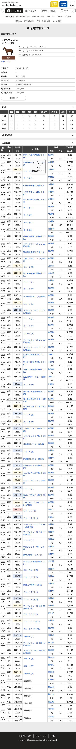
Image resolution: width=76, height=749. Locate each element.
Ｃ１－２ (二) (28, 171)
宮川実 (51, 613)
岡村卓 (51, 229)
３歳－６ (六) (28, 636)
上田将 (51, 266)
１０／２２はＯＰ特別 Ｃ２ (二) (34, 437)
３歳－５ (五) (28, 658)
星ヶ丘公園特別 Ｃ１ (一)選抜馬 (34, 400)
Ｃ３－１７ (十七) (30, 592)
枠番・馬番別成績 (43, 21)
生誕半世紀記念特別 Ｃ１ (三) (33, 355)
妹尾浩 (51, 657)
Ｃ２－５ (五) (28, 452)
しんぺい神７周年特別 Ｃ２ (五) (34, 474)
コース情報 (57, 21)
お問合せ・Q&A (25, 736)
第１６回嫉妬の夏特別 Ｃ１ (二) (34, 274)
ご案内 (53, 736)
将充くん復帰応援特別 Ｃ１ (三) (34, 156)
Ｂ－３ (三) (27, 222)
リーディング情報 (64, 16)
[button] (2, 10)
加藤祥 (51, 679)
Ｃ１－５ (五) (28, 415)
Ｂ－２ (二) (27, 178)
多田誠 (51, 561)
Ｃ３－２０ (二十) (30, 614)
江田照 (51, 702)
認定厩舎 (18, 21)
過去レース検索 (38, 16)
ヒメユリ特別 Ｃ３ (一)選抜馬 (34, 481)
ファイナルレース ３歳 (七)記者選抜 (34, 644)
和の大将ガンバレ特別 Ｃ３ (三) (34, 496)
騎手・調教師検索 (23, 16)
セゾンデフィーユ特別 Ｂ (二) (33, 193)
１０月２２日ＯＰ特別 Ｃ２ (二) (34, 429)
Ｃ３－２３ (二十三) (31, 622)
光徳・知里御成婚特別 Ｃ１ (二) (34, 370)
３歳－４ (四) (28, 666)
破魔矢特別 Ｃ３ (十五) (32, 585)
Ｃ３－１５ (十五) (30, 577)
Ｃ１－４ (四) (28, 318)
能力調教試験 (29, 21)
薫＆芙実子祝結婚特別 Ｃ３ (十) (34, 562)
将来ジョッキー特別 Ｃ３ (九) (33, 548)
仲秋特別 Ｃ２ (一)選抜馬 (33, 444)
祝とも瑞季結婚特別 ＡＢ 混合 (34, 200)
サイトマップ (41, 736)
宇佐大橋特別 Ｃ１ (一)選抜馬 (34, 259)
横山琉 (51, 687)
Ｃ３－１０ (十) (29, 511)
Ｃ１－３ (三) (28, 289)
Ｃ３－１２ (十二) (30, 518)
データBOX (14, 10)
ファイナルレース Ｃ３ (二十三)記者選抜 (35, 607)
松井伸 (51, 221)
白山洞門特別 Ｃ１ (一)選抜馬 (34, 378)
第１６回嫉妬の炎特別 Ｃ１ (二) (34, 363)
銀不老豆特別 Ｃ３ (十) (32, 555)
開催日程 (31, 10)
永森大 (51, 354)
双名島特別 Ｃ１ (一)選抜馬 (34, 296)
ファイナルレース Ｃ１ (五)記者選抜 (34, 245)
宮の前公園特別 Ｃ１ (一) (33, 252)
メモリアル (50, 16)
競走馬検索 (9, 16)
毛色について (6, 61)
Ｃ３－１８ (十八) (30, 599)
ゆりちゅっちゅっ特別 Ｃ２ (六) (34, 466)
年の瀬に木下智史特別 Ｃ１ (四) (34, 392)
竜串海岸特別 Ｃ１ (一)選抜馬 (34, 163)
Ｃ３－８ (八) (28, 540)
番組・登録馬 (48, 10)
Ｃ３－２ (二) (28, 488)
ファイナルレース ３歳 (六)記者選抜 (34, 651)
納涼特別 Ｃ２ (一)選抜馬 (33, 459)
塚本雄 (51, 642)
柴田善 (51, 709)
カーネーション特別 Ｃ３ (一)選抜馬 (33, 503)
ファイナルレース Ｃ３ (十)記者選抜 (34, 533)
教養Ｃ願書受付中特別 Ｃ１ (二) (34, 237)
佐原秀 (51, 155)
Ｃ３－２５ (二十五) (31, 629)
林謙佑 (51, 214)
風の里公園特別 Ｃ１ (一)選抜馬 (34, 407)
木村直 (51, 162)
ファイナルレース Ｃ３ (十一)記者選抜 (34, 525)
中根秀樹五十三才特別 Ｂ (33, 185)
